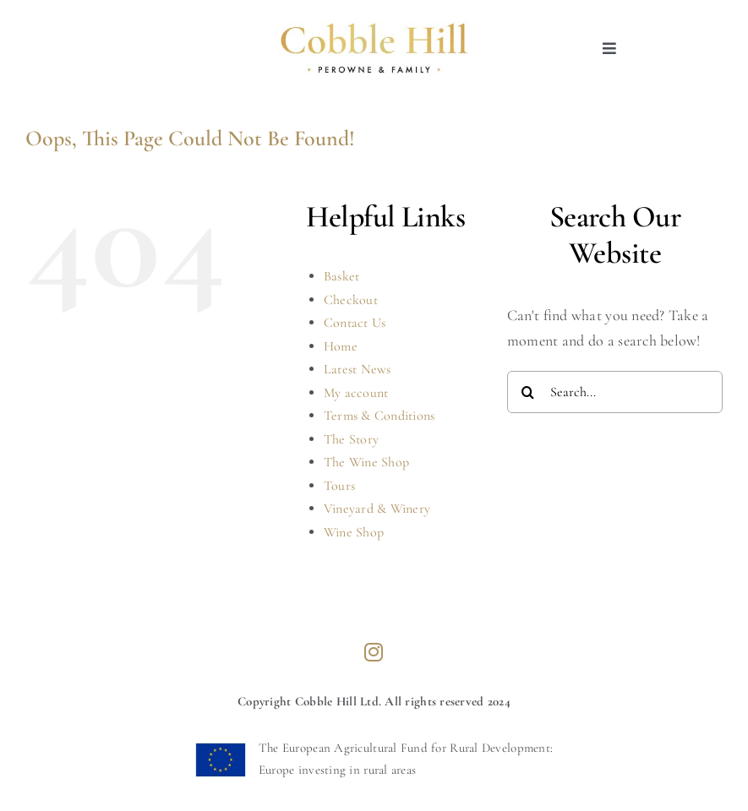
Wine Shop (354, 532)
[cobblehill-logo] (373, 28)
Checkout (351, 299)
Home (341, 346)
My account (356, 392)
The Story (351, 439)
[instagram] (373, 652)
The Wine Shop (367, 462)
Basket (342, 276)
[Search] (528, 392)
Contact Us (355, 322)
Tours (339, 485)
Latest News (357, 369)
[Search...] (615, 392)
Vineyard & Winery (377, 508)
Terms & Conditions (379, 415)
